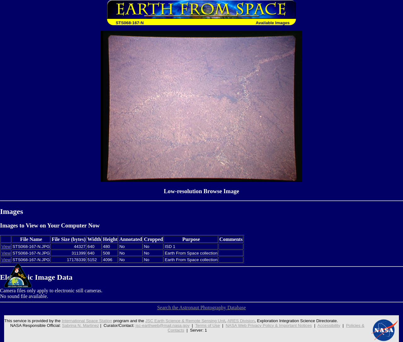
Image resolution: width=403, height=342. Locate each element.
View (6, 246)
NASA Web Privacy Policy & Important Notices (269, 325)
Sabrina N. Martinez (80, 325)
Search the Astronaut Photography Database (201, 307)
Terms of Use (207, 325)
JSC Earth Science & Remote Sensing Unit (185, 320)
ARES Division (241, 320)
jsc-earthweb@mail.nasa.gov (163, 325)
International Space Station (87, 320)
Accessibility (328, 325)
